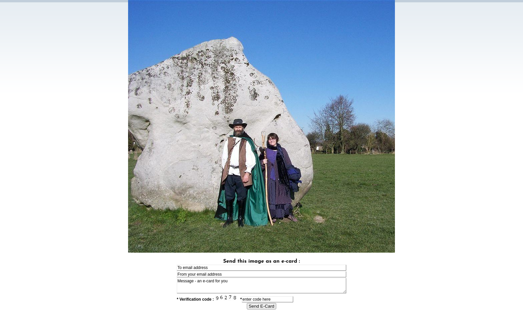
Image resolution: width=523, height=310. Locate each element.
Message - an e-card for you (261, 285)
